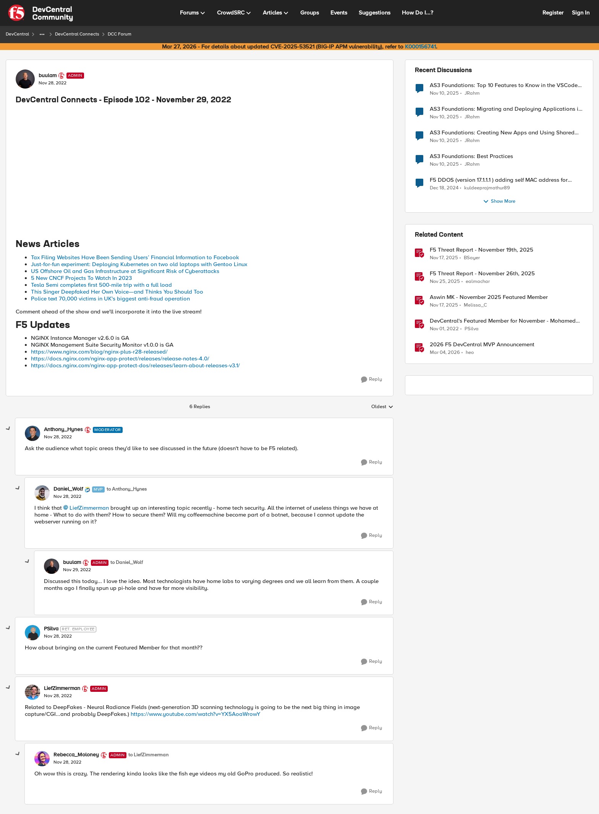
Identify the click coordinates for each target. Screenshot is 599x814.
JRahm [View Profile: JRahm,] (472, 93)
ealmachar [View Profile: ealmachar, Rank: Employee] (478, 281)
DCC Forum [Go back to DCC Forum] (119, 34)
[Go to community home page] (40, 13)
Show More (499, 202)
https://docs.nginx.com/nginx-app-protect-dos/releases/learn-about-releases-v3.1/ (135, 365)
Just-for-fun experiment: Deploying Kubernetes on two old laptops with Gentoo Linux (139, 264)
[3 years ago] (444, 329)
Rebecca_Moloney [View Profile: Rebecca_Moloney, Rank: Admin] (76, 755)
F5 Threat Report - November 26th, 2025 (482, 273)
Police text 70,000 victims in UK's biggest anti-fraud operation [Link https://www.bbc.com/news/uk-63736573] (110, 298)
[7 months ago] (444, 258)
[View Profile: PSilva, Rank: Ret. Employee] (32, 632)
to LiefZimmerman (148, 755)
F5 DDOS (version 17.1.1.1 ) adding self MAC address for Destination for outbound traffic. (499, 180)
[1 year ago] (444, 188)
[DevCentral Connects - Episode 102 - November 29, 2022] (58, 437)
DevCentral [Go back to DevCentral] (17, 34)
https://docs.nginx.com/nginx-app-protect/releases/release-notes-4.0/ (120, 358)
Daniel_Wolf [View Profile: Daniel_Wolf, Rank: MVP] (68, 489)
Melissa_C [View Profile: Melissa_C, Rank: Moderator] (475, 305)
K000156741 (420, 46)
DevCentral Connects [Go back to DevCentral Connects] (77, 34)
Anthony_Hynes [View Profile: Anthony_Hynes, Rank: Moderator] (63, 429)
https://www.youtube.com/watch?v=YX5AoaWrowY (195, 714)
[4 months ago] (445, 353)
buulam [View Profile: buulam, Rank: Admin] (48, 76)
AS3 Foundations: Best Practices (471, 156)
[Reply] (371, 379)
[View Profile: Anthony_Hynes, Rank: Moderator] (32, 433)
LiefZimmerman (89, 507)
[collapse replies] (8, 428)
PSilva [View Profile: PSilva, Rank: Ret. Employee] (51, 629)
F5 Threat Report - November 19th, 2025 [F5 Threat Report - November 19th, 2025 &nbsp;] (481, 250)
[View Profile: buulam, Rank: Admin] (25, 79)
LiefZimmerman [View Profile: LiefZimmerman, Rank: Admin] (62, 688)
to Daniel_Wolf (126, 562)
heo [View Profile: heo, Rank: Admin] (470, 352)
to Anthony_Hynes (127, 489)
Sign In (580, 12)
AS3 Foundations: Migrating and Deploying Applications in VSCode (505, 109)
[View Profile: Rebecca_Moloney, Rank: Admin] (42, 758)
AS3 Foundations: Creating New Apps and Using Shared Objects (502, 132)
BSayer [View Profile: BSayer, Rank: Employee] (472, 258)
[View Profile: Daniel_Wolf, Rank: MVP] (42, 493)
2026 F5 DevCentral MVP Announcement (482, 344)
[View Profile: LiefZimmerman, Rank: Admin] (32, 692)
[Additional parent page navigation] (42, 34)
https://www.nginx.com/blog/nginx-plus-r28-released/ (99, 351)
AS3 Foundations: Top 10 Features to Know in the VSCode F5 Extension (504, 85)
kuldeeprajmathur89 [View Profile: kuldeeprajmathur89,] (487, 188)
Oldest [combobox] (382, 407)
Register (552, 12)
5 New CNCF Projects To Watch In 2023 (81, 278)
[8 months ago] (444, 93)
